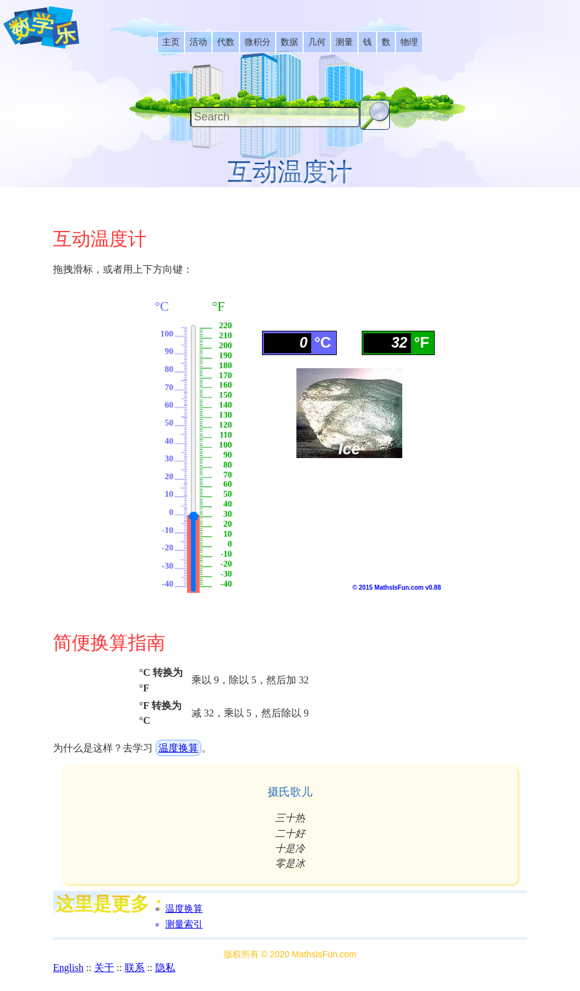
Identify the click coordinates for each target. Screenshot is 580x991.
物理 (409, 42)
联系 (135, 967)
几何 (317, 42)
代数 (225, 42)
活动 (198, 42)
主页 (171, 42)
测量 (344, 42)
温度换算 (178, 748)
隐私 (165, 967)
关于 (104, 967)
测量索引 (184, 924)
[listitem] (171, 42)
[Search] (275, 117)
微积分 (257, 42)
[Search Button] (375, 115)
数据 (289, 42)
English (68, 967)
